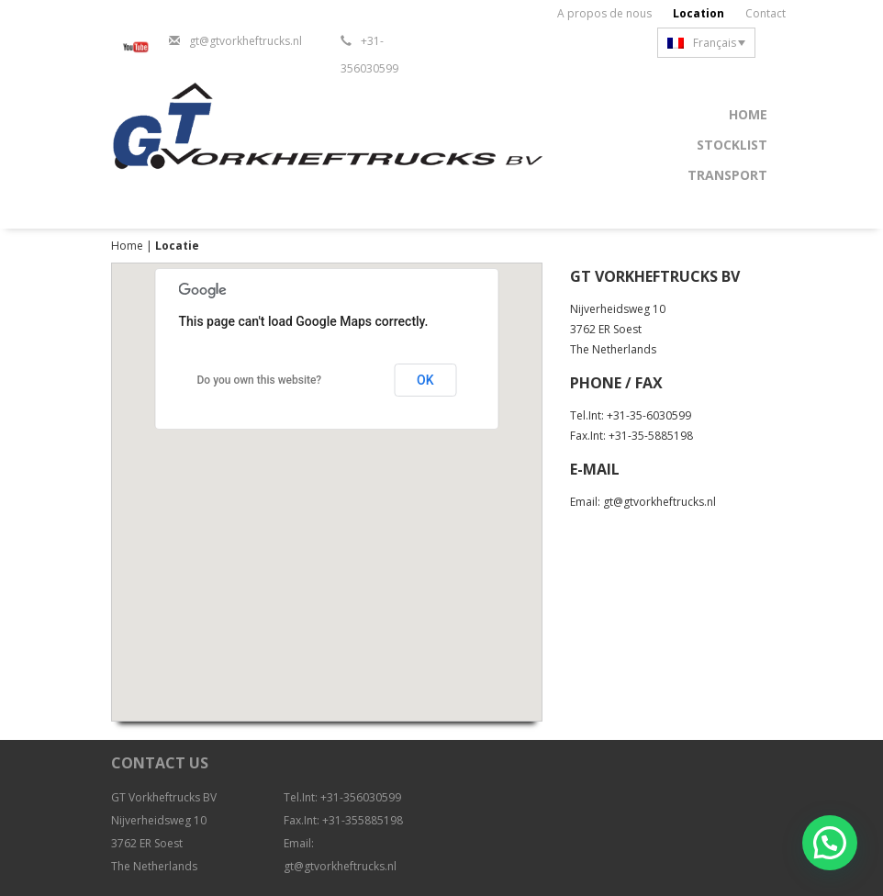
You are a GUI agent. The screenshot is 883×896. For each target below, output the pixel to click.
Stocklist (732, 144)
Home (748, 114)
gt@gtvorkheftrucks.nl (245, 41)
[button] (829, 842)
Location (698, 13)
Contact (765, 13)
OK (425, 380)
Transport (727, 175)
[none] (706, 43)
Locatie (177, 245)
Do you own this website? (259, 380)
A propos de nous (604, 13)
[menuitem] (706, 43)
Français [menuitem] (714, 42)
